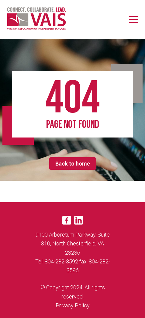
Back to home (72, 163)
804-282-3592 (61, 261)
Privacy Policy (73, 305)
